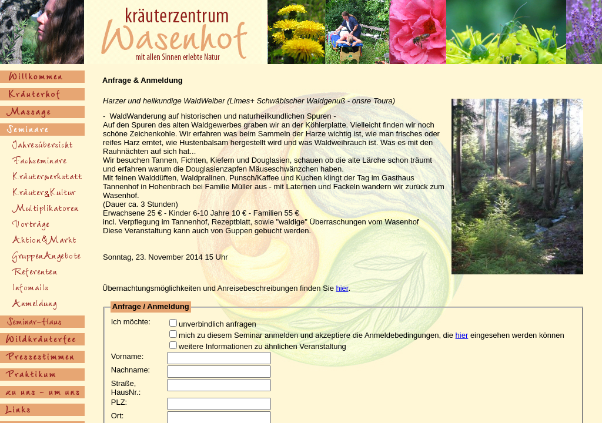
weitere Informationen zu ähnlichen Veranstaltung (253, 346)
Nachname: (130, 369)
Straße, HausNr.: (126, 388)
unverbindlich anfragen (208, 324)
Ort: (117, 415)
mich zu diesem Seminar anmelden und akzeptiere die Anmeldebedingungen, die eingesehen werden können (362, 335)
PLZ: (119, 402)
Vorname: (127, 356)
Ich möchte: (130, 321)
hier (342, 288)
